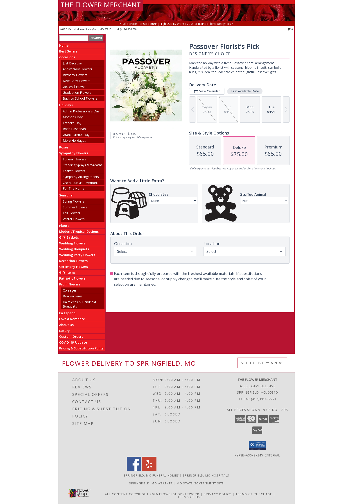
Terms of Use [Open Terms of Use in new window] (190, 497)
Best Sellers (68, 51)
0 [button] (290, 29)
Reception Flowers (73, 261)
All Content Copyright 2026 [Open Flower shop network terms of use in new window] (131, 494)
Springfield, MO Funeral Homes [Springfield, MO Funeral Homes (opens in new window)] (151, 475)
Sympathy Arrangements (81, 177)
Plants (64, 225)
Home (63, 45)
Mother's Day (73, 117)
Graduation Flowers (77, 92)
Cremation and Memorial (81, 182)
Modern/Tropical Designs (79, 231)
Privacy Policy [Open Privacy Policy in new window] (217, 494)
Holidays (66, 105)
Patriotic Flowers (72, 278)
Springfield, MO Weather (151, 483)
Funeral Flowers (74, 159)
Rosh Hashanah (74, 129)
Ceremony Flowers (73, 267)
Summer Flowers (75, 207)
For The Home (73, 188)
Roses (63, 147)
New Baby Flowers (76, 81)
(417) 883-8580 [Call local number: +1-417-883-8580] (128, 29)
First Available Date (245, 91)
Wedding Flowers (72, 243)
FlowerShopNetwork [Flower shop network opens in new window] (179, 494)
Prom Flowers (69, 284)
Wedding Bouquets (74, 249)
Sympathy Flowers (73, 153)
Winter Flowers (74, 219)
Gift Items (67, 272)
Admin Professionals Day (81, 111)
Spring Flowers (73, 201)
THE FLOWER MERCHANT (101, 4)
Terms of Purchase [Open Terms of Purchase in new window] (254, 494)
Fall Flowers (71, 213)
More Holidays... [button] (74, 140)
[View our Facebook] (134, 470)
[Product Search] (73, 38)
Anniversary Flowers (77, 69)
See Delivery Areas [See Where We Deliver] (262, 362)
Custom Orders (71, 336)
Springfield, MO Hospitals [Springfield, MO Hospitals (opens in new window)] (206, 475)
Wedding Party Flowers (77, 255)
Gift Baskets (69, 237)
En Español (67, 313)
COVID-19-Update (73, 342)
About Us (66, 325)
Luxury (64, 330)
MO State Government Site (200, 483)
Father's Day (72, 123)
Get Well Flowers (75, 86)
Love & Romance (72, 319)
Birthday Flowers (75, 75)
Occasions (67, 57)
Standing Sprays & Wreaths (82, 165)
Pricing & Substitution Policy (81, 348)
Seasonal (66, 195)
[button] (257, 445)
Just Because (72, 63)
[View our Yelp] (149, 470)
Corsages (70, 290)
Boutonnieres (73, 296)
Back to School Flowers (80, 98)
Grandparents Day (76, 134)
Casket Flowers (74, 171)
